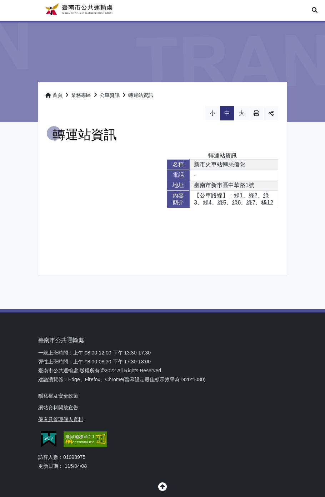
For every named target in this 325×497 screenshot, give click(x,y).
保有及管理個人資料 (60, 419)
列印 (256, 113)
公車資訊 (110, 95)
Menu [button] (10, 10)
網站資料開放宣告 (58, 407)
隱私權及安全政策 (58, 396)
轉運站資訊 (140, 95)
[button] (314, 10)
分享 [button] (271, 113)
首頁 (53, 95)
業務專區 (81, 95)
